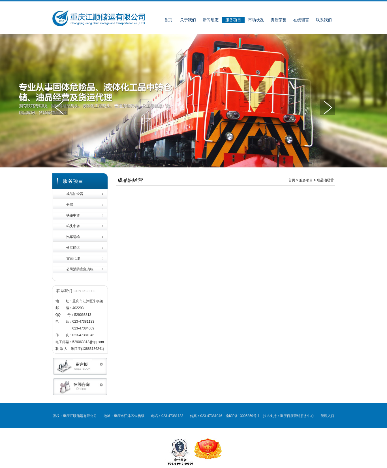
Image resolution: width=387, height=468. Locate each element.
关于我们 (188, 20)
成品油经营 (74, 194)
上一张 (60, 107)
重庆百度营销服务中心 (297, 416)
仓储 (69, 205)
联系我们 (324, 20)
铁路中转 (73, 215)
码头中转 (73, 226)
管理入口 (327, 416)
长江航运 (73, 248)
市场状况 (256, 20)
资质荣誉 (278, 20)
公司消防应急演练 (79, 269)
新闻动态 (211, 20)
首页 (168, 20)
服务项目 (233, 20)
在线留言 (301, 20)
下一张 (327, 107)
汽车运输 (73, 237)
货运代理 (73, 258)
